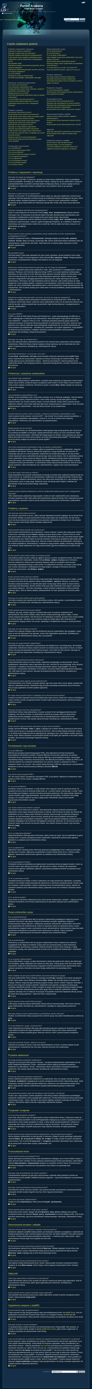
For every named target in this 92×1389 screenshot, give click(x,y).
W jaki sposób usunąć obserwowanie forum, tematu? (64, 124)
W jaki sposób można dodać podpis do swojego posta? (26, 116)
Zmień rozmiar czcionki (83, 2)
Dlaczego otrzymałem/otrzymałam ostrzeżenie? (23, 128)
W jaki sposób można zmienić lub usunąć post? (23, 114)
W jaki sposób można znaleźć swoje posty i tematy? (64, 109)
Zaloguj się (19, 19)
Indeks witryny (8, 13)
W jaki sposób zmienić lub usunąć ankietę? (22, 122)
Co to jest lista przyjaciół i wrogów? (58, 90)
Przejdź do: (47, 1367)
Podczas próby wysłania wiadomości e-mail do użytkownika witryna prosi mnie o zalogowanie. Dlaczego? (23, 103)
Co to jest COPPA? (14, 73)
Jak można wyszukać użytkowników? (59, 107)
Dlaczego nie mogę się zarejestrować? (20, 75)
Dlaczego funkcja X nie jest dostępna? (59, 144)
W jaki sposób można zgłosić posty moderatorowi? (24, 130)
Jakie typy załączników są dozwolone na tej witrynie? (64, 131)
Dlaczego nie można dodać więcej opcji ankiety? (24, 120)
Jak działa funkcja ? (24, 78)
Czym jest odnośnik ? (63, 70)
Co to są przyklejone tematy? (17, 160)
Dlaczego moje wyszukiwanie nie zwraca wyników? (63, 103)
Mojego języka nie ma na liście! (18, 93)
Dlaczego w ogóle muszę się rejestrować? (22, 53)
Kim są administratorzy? (54, 51)
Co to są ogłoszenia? (15, 158)
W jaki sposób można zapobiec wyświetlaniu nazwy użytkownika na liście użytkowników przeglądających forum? (25, 59)
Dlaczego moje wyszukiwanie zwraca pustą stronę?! (64, 105)
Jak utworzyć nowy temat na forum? (20, 112)
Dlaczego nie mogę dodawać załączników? (22, 126)
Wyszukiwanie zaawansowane (75, 21)
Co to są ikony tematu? (15, 164)
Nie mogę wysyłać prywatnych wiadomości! (61, 77)
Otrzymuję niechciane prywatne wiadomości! (61, 79)
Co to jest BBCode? (14, 148)
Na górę (13, 188)
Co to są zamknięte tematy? (17, 162)
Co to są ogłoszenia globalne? (18, 156)
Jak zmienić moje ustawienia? (18, 85)
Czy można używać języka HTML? (19, 150)
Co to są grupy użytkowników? (57, 55)
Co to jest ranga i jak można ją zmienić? (21, 99)
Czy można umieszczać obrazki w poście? (22, 154)
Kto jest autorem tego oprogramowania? (60, 142)
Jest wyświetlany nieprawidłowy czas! (20, 87)
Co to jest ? (62, 67)
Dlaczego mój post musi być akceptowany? (22, 137)
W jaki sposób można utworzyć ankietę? (21, 118)
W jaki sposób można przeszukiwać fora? (60, 101)
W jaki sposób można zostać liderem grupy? (61, 61)
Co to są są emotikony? (16, 152)
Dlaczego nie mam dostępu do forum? (20, 124)
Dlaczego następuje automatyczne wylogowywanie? (25, 55)
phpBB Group (70, 1308)
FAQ (14, 19)
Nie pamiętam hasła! (15, 63)
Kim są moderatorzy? (54, 53)
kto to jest (44, 1341)
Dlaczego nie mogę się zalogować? (19, 51)
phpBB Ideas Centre (49, 1324)
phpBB (43, 1386)
